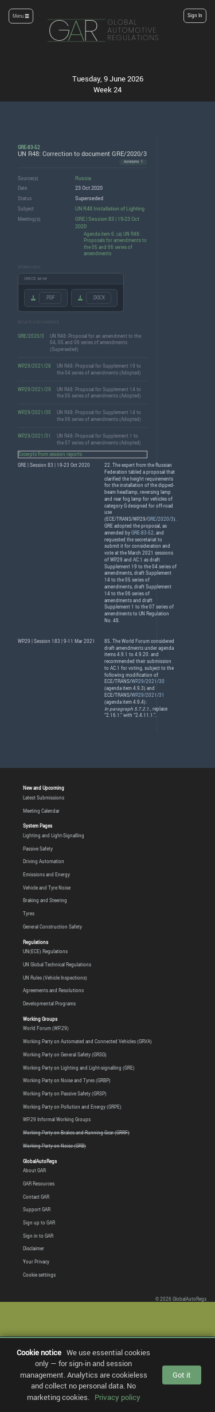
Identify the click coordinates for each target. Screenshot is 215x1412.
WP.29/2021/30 (34, 412)
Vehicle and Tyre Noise (47, 888)
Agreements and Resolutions (53, 990)
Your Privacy (36, 1262)
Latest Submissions (43, 798)
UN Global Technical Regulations (57, 965)
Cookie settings (39, 1275)
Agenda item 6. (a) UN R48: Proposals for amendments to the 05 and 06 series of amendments (115, 244)
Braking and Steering (45, 900)
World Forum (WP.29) (46, 1028)
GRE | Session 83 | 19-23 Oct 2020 (107, 222)
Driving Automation (43, 861)
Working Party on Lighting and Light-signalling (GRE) (79, 1068)
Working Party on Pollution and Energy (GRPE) (72, 1107)
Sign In (194, 15)
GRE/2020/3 (31, 336)
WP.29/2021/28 (34, 365)
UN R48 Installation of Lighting (109, 208)
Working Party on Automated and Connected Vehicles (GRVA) (87, 1041)
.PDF (50, 298)
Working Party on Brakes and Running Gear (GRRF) (76, 1133)
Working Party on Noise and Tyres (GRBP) (67, 1080)
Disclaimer (33, 1248)
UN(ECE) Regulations (45, 951)
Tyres (28, 913)
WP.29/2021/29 (34, 389)
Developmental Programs (49, 1004)
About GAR (34, 1170)
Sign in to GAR (38, 1236)
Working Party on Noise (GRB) (54, 1146)
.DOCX (98, 298)
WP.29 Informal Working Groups (57, 1119)
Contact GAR (36, 1197)
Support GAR (36, 1209)
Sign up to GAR (39, 1223)
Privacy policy (117, 1397)
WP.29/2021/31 (34, 435)
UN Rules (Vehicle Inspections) (55, 978)
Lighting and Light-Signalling (53, 835)
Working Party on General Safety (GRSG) (65, 1055)
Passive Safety (38, 849)
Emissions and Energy (46, 874)
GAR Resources (38, 1184)
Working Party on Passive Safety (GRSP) (65, 1094)
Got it (182, 1375)
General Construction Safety (52, 927)
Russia (83, 178)
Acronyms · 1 (133, 161)
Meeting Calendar (41, 811)
